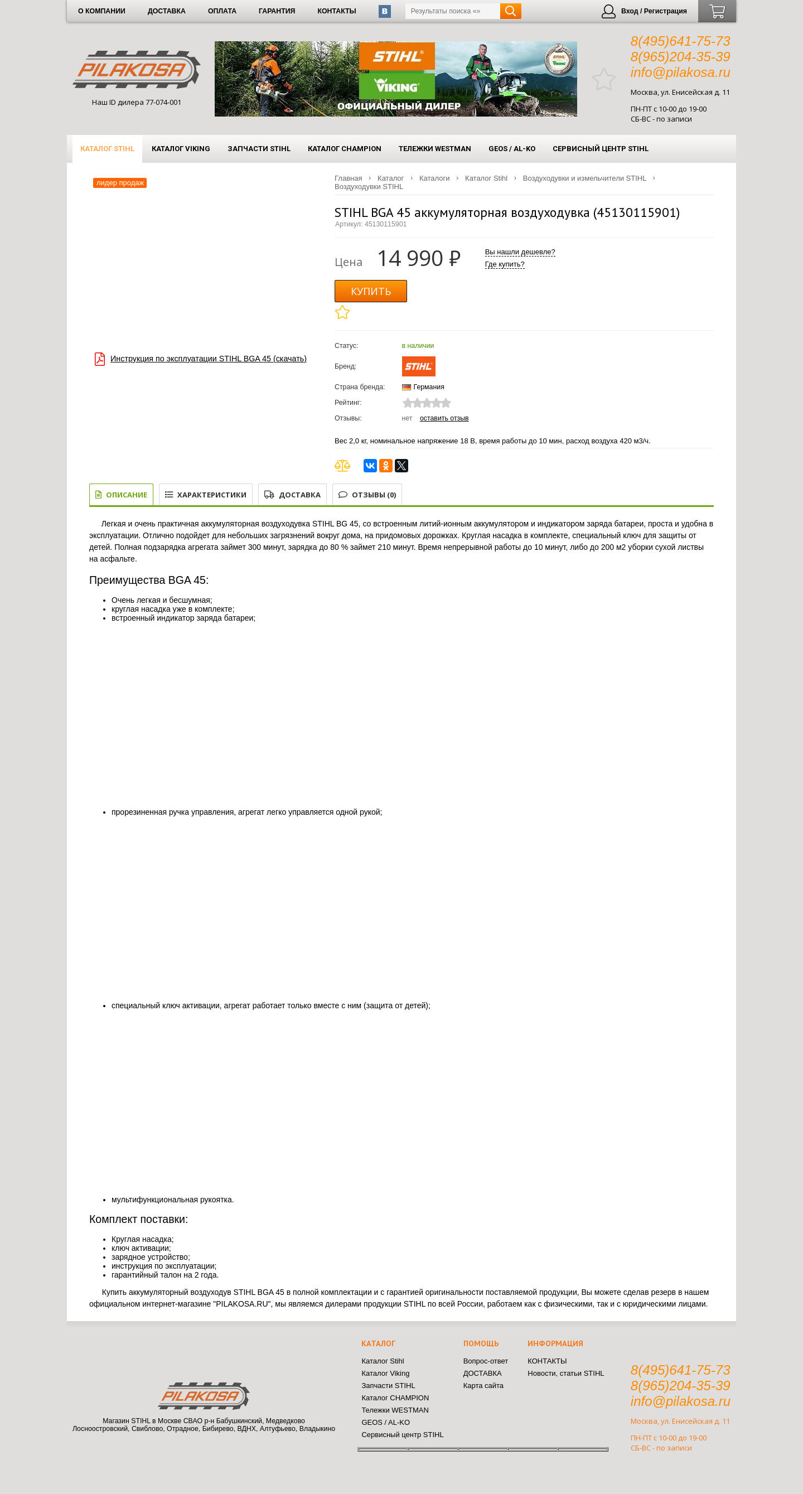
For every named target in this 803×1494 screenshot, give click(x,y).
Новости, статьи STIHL (566, 1373)
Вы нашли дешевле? (520, 252)
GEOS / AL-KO (511, 148)
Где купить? (505, 264)
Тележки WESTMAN (435, 148)
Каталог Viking (181, 148)
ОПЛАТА (222, 11)
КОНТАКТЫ (336, 11)
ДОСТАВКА (167, 11)
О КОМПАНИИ (101, 11)
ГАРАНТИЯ (277, 11)
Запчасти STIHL (259, 148)
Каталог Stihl (107, 148)
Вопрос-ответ (486, 1361)
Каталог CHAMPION (344, 148)
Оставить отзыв (444, 418)
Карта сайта (483, 1385)
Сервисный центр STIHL (601, 148)
